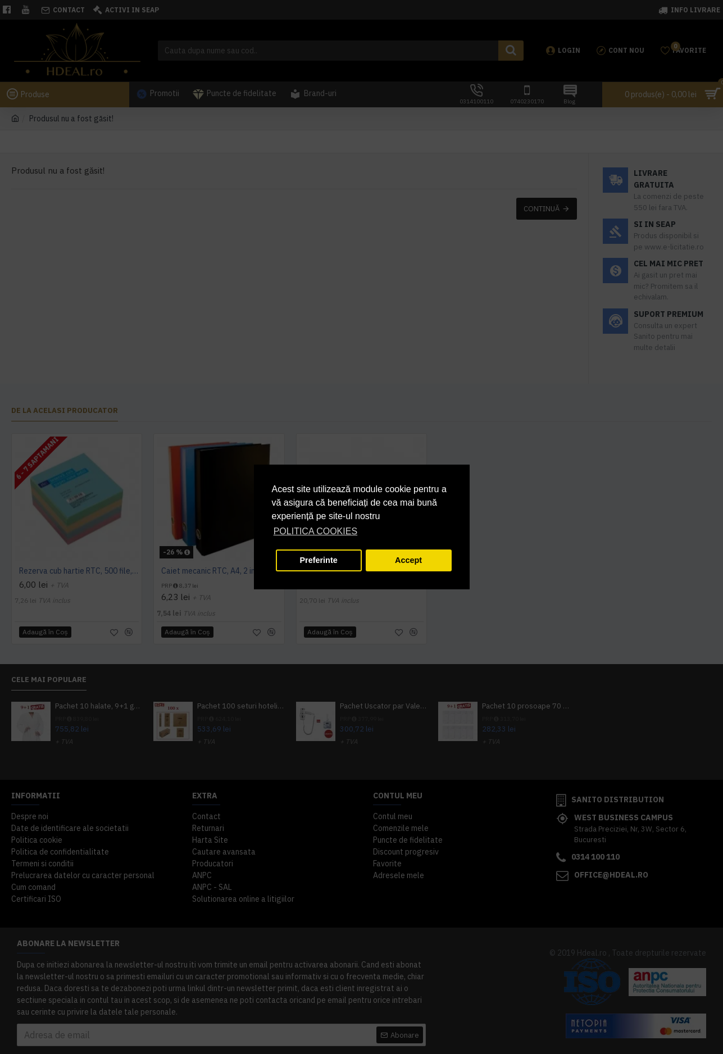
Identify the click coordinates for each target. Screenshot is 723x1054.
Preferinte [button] (319, 560)
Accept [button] (408, 560)
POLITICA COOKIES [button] (315, 531)
